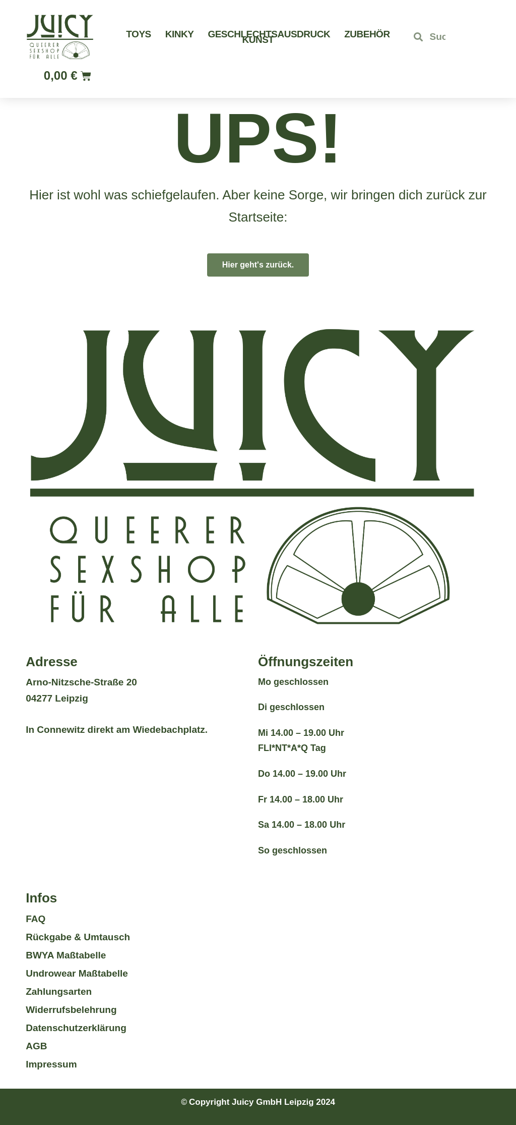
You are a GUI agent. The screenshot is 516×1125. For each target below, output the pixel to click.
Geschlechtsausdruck (269, 34)
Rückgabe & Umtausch (78, 937)
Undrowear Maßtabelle (77, 973)
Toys (138, 34)
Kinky (179, 34)
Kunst (258, 39)
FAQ (35, 919)
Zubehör (367, 34)
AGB (36, 1046)
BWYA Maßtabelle (66, 955)
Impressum (51, 1064)
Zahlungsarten (59, 991)
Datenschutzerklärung (76, 1028)
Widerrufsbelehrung (71, 1009)
